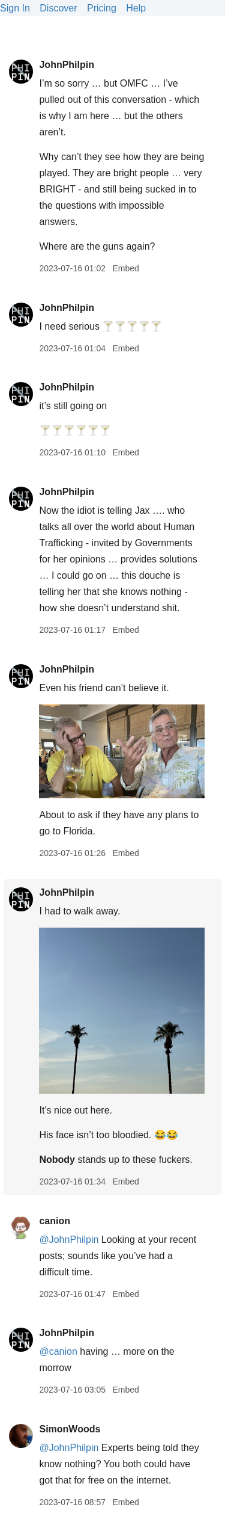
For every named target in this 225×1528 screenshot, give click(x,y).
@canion (58, 1351)
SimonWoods (69, 1429)
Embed (125, 268)
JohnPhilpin (66, 65)
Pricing (101, 8)
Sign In (15, 8)
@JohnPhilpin (68, 1239)
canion (54, 1221)
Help (136, 8)
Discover (58, 8)
